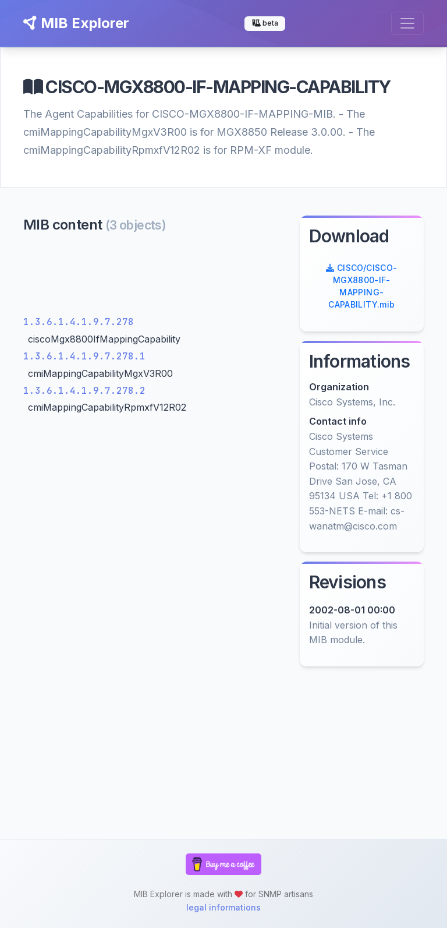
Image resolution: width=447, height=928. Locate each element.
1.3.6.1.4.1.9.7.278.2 (84, 390)
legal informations (223, 907)
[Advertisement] (154, 277)
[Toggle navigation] (407, 23)
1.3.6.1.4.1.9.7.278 (78, 322)
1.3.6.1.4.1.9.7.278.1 (84, 356)
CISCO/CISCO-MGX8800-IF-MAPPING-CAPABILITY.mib (361, 286)
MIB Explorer (76, 23)
